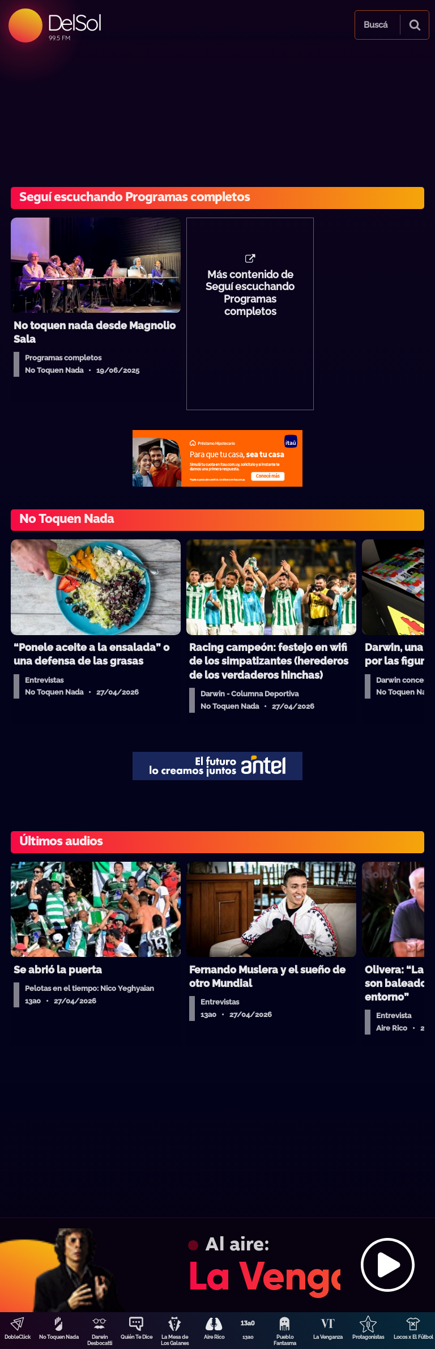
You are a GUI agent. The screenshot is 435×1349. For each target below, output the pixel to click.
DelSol (74, 22)
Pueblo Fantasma (285, 1340)
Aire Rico (214, 1337)
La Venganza (328, 1337)
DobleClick (18, 1337)
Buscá (375, 25)
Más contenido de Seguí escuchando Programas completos (250, 293)
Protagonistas (368, 1337)
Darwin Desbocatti (99, 1340)
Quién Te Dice (136, 1337)
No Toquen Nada (59, 1337)
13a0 (248, 1337)
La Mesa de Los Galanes (175, 1340)
